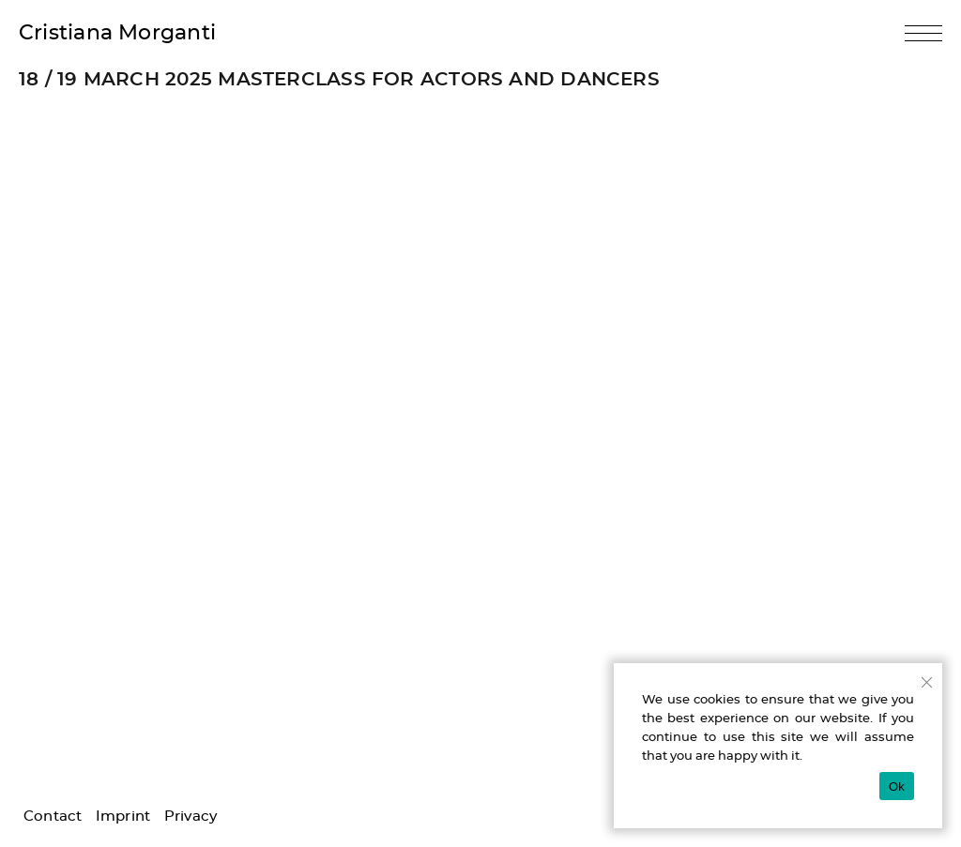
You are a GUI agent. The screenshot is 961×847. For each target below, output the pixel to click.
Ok (897, 786)
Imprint (123, 816)
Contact (53, 816)
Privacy (191, 816)
